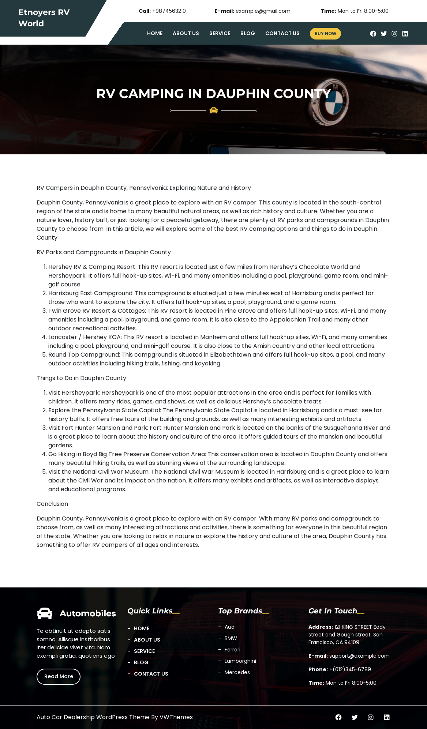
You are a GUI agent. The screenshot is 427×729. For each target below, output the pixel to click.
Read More (58, 676)
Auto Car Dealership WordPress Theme (93, 717)
